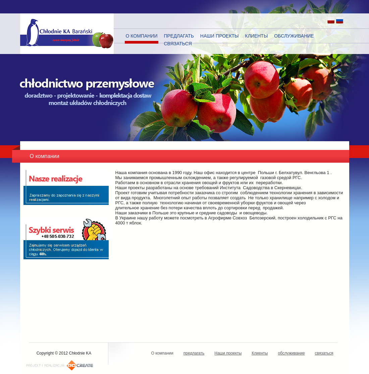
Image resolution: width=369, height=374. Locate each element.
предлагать (179, 36)
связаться (178, 43)
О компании (142, 36)
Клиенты (256, 36)
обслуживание (294, 36)
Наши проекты (219, 36)
